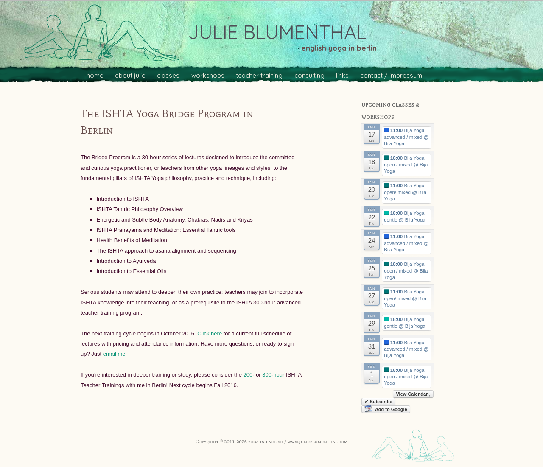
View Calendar (413, 394)
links (342, 75)
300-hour (273, 374)
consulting (309, 75)
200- (248, 374)
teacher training (259, 75)
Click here (209, 333)
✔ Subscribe (378, 401)
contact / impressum (391, 75)
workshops (207, 75)
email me (114, 354)
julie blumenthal (277, 32)
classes (168, 75)
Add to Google (385, 409)
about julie (130, 75)
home (95, 75)
